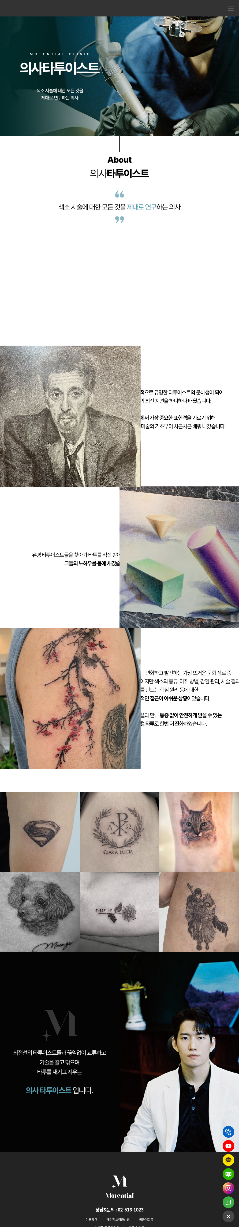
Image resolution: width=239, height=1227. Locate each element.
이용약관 (91, 1219)
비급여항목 (146, 1219)
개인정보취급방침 (118, 1219)
